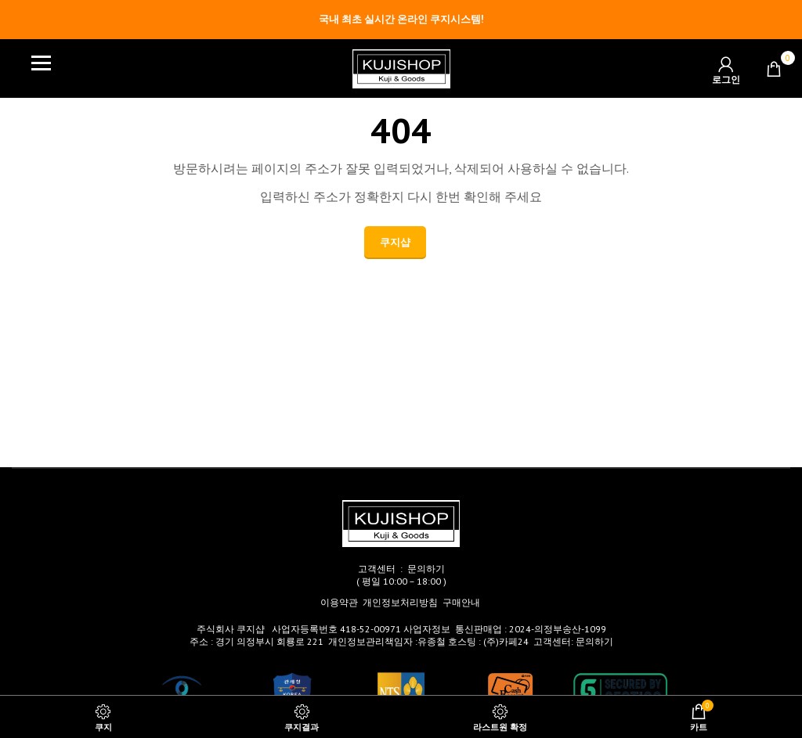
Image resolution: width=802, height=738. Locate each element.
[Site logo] (401, 68)
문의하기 (426, 568)
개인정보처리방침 (400, 602)
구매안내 (461, 602)
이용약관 (339, 602)
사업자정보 (426, 629)
